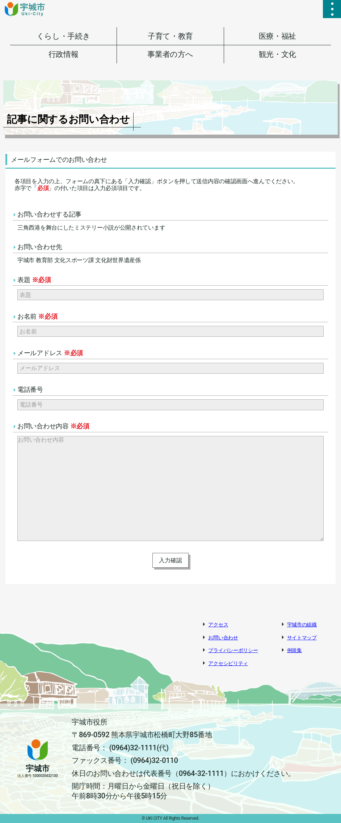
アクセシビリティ (228, 663)
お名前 (37, 316)
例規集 (294, 650)
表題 (34, 280)
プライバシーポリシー (233, 650)
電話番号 (30, 389)
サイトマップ (302, 638)
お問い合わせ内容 (53, 426)
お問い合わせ (223, 638)
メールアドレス (50, 353)
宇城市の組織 (302, 624)
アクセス (218, 624)
